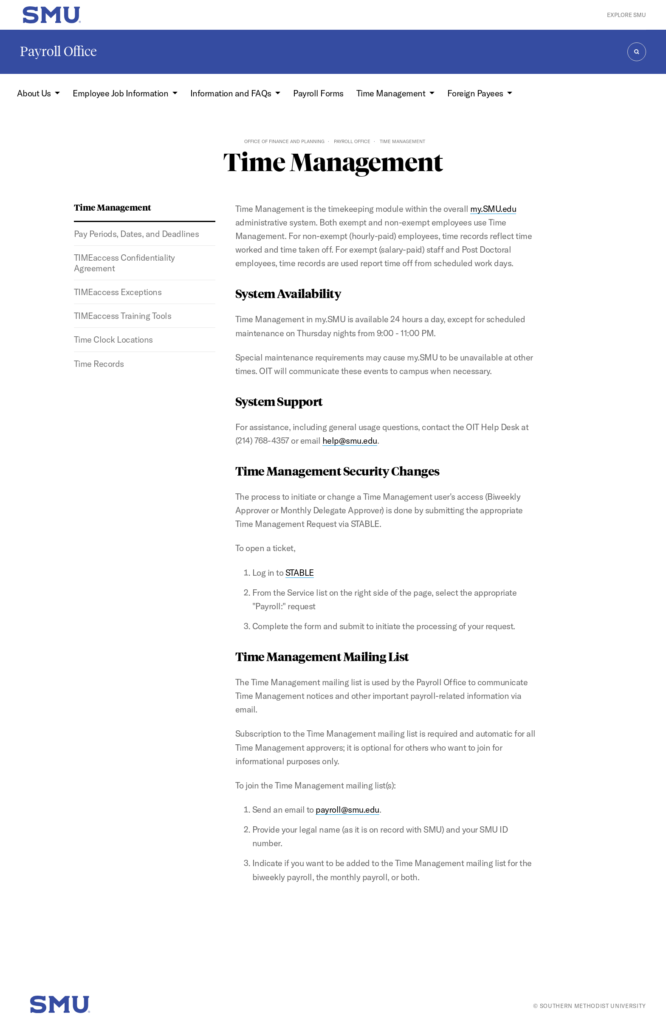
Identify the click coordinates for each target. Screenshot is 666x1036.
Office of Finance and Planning (284, 141)
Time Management (112, 207)
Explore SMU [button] (626, 14)
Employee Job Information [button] (121, 93)
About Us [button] (35, 93)
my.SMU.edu (493, 208)
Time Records (99, 363)
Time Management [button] (391, 93)
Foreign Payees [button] (476, 93)
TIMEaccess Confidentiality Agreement (124, 262)
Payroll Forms (318, 93)
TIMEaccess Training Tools (122, 315)
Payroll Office (58, 51)
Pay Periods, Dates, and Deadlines (136, 233)
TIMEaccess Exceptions (117, 292)
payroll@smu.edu (347, 809)
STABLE (299, 572)
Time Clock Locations (113, 339)
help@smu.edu (349, 440)
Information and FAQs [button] (231, 93)
